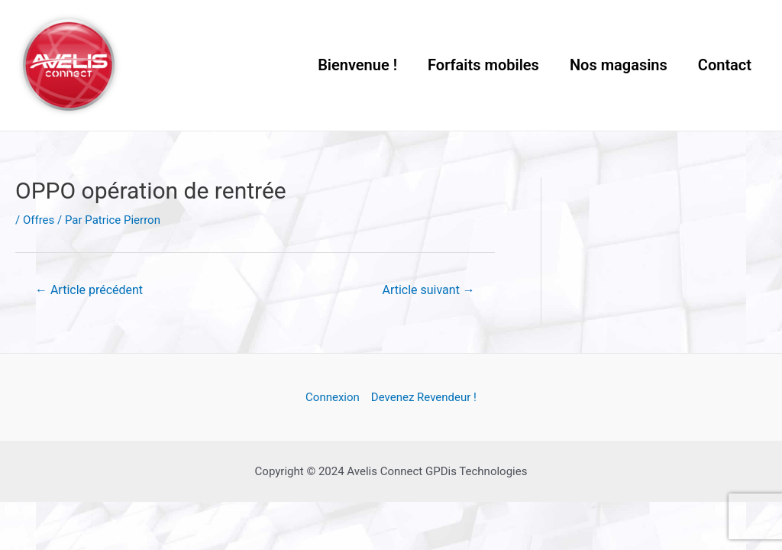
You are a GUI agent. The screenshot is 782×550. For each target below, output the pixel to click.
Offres (38, 220)
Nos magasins (618, 65)
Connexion (332, 397)
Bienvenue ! (357, 65)
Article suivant (429, 290)
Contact (724, 65)
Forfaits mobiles (483, 65)
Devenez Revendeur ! (424, 397)
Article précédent (89, 290)
